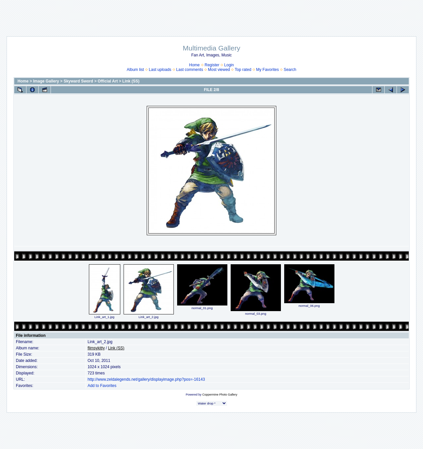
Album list (135, 69)
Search (290, 69)
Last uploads (160, 69)
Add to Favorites (102, 385)
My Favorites (267, 69)
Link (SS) (130, 81)
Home (194, 65)
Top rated (243, 69)
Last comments (189, 69)
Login (229, 65)
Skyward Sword (78, 81)
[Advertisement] (211, 15)
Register (212, 65)
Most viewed (219, 69)
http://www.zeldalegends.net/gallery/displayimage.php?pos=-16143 (146, 379)
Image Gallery (46, 81)
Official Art (108, 81)
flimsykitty (96, 348)
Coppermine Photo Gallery (219, 394)
